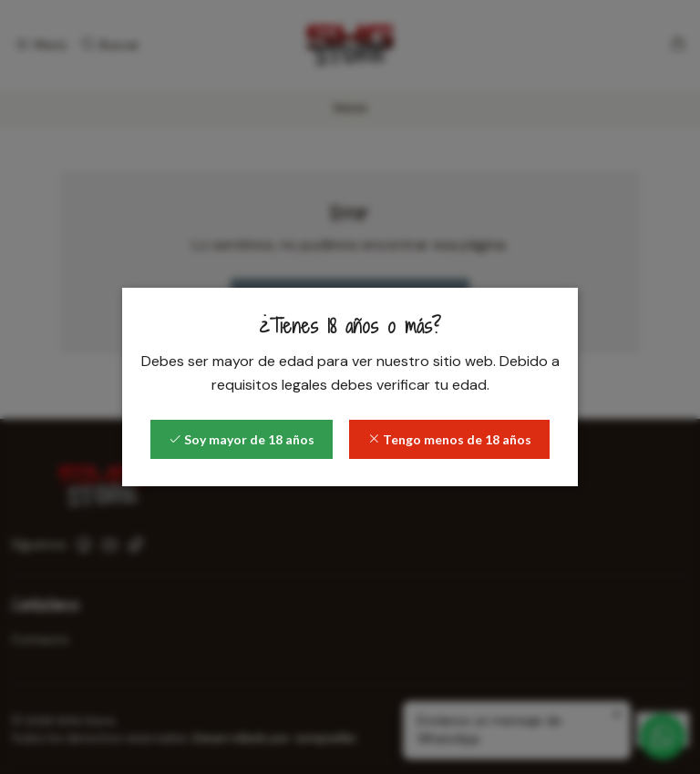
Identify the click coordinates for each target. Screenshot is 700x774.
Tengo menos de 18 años (449, 439)
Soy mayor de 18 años (241, 439)
